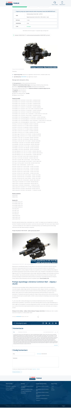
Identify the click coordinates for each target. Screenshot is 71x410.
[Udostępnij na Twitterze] (46, 355)
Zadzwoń (19, 37)
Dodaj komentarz (16, 403)
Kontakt (49, 8)
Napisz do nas (44, 37)
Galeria (31, 8)
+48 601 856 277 (62, 3)
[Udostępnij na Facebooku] (43, 355)
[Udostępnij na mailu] (56, 355)
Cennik (42, 8)
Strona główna (23, 8)
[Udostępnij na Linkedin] (49, 355)
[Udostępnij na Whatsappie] (53, 355)
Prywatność (34, 400)
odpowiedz (56, 376)
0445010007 (23, 108)
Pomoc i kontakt (55, 3)
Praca (37, 8)
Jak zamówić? (33, 37)
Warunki (38, 400)
